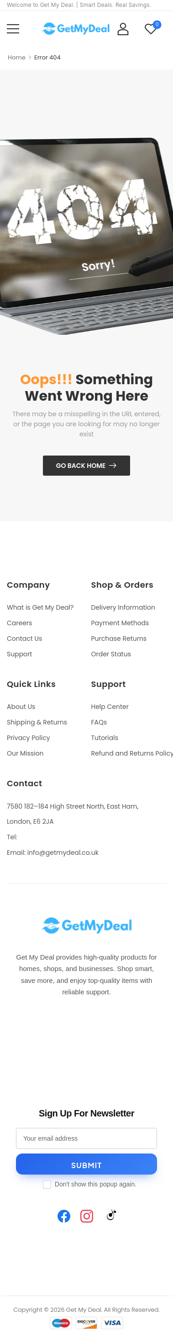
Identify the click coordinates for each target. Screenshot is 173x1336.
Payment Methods (120, 623)
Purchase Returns (119, 638)
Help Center (110, 706)
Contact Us (24, 638)
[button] (13, 28)
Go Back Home (81, 465)
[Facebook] (64, 1216)
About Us (21, 706)
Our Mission (25, 753)
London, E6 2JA (30, 821)
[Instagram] (86, 1216)
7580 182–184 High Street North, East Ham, (72, 806)
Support (19, 654)
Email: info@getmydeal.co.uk (53, 852)
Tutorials (104, 737)
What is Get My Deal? (40, 607)
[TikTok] (109, 1216)
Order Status (111, 654)
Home (17, 57)
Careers (19, 623)
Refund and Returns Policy (129, 753)
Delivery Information (123, 607)
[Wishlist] (151, 28)
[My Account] (123, 28)
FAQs (99, 722)
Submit (86, 1165)
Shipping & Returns (37, 722)
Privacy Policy (28, 737)
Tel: (12, 837)
